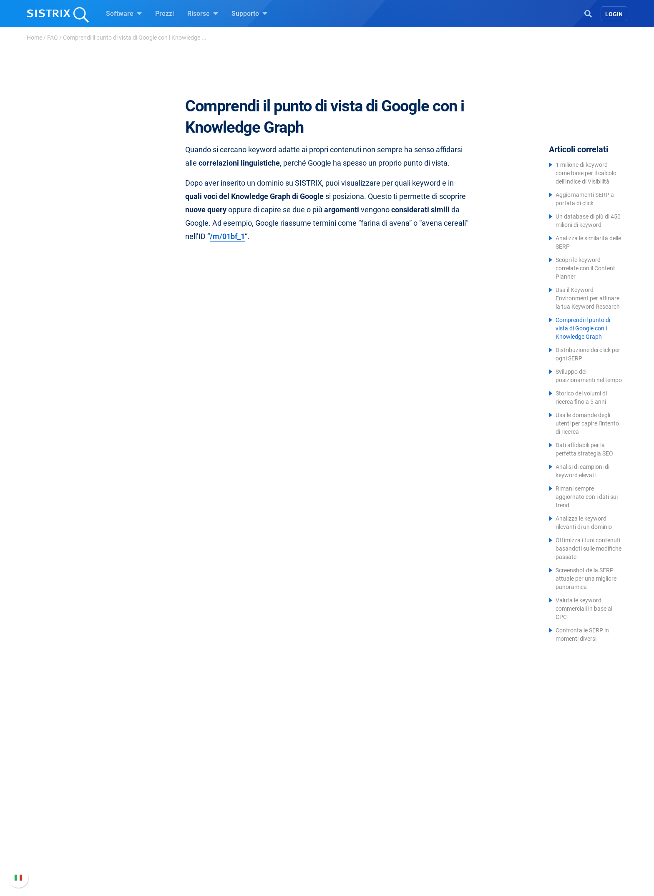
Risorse (202, 13)
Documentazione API (464, 829)
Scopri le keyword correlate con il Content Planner (585, 268)
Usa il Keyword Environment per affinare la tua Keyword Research (588, 298)
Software (124, 13)
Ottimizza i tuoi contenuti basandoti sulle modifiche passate (588, 548)
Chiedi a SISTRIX (362, 792)
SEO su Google (263, 806)
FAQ (52, 37)
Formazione (176, 829)
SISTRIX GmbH (170, 776)
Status (442, 856)
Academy (351, 819)
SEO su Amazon (265, 819)
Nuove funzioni (455, 816)
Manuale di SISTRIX (462, 797)
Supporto (249, 13)
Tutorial (348, 859)
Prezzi (164, 14)
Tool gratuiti (354, 846)
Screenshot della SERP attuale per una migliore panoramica (586, 578)
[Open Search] (588, 13)
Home (34, 37)
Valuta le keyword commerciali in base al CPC (584, 608)
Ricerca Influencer (267, 832)
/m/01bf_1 (227, 236)
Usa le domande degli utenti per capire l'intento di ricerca (587, 423)
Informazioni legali (172, 856)
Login (614, 14)
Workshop (352, 806)
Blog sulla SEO (358, 832)
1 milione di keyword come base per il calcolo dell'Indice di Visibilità (586, 173)
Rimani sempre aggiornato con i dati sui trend (587, 496)
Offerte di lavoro (169, 811)
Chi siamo (160, 792)
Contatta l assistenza (464, 842)
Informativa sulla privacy (181, 842)
